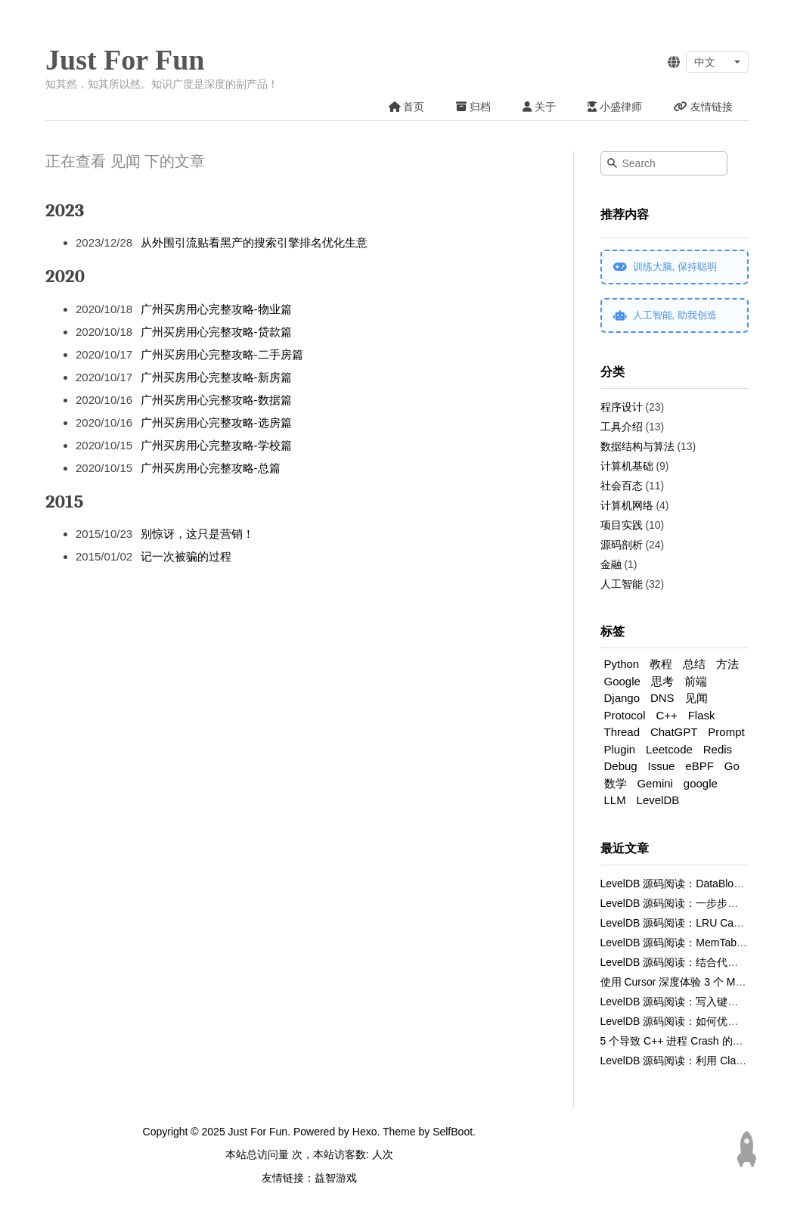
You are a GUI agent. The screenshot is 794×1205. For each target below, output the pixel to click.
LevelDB (658, 799)
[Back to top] (746, 1149)
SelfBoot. (453, 1132)
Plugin (620, 749)
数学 (615, 783)
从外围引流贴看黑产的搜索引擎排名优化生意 (254, 242)
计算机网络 (626, 505)
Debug (620, 765)
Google (622, 681)
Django (622, 697)
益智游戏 (336, 1178)
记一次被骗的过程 (186, 556)
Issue (661, 765)
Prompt (726, 731)
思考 (662, 681)
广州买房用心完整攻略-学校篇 (216, 445)
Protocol (625, 715)
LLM (615, 799)
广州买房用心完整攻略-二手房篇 (222, 354)
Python (622, 663)
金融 (611, 564)
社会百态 (621, 486)
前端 (695, 681)
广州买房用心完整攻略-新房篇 (216, 377)
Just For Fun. (259, 1132)
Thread (622, 731)
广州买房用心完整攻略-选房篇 (216, 422)
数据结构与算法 (637, 446)
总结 (694, 663)
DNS (662, 697)
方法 (727, 663)
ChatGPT (674, 731)
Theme (397, 1132)
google (701, 783)
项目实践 (621, 525)
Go (732, 765)
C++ (666, 715)
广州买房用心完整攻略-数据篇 (216, 399)
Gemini (655, 783)
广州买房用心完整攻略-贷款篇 (216, 331)
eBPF (699, 765)
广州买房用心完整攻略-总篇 (211, 467)
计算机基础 (626, 466)
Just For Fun (124, 60)
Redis (717, 749)
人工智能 (621, 584)
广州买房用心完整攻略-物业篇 (216, 309)
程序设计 (621, 407)
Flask (701, 715)
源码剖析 (621, 545)
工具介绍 (621, 427)
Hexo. (364, 1132)
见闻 (696, 697)
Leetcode (669, 749)
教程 (661, 663)
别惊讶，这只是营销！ (197, 533)
